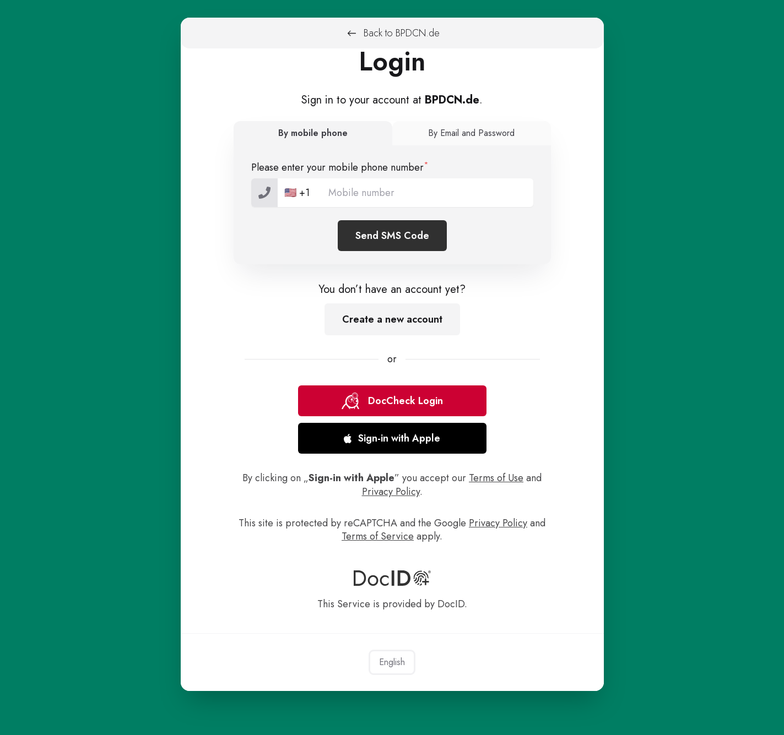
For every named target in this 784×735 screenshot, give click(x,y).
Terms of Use (496, 478)
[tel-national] (392, 192)
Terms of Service (378, 536)
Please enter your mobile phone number (340, 167)
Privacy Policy (391, 491)
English (392, 662)
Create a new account (392, 319)
